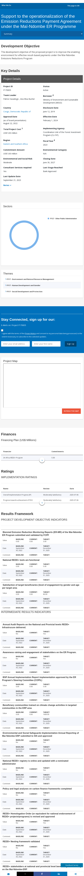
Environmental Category (55, 150)
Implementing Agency (54, 128)
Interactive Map (71, 411)
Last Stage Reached (53, 167)
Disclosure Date (50, 108)
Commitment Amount (14, 150)
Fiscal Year (49, 140)
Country (7, 108)
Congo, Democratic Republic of (17, 111)
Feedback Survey (71, 865)
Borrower (48, 95)
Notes (6, 185)
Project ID (8, 86)
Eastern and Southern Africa (15, 144)
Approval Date (10, 116)
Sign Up (70, 344)
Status (46, 86)
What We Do (6, 5)
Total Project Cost (13, 128)
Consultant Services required (17, 167)
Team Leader (9, 95)
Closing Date (49, 158)
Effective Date (50, 116)
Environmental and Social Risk (17, 158)
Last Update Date (12, 176)
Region (6, 140)
